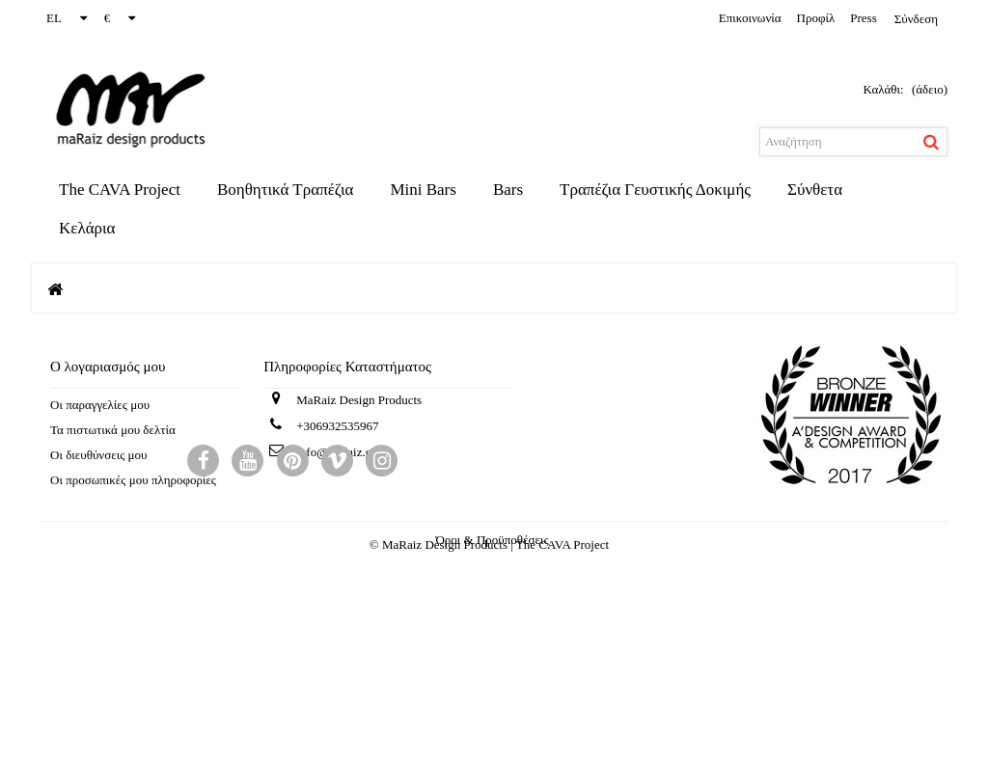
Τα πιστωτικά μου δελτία (113, 429)
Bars (508, 189)
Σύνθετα (814, 189)
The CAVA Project (119, 189)
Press (863, 18)
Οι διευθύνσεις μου (98, 455)
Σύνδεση (916, 19)
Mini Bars (422, 189)
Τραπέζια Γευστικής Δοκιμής (655, 189)
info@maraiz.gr (335, 459)
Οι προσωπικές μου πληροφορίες (133, 480)
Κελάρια (87, 228)
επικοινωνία (750, 18)
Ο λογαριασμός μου (108, 366)
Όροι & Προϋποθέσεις (491, 639)
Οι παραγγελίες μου (100, 404)
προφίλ (816, 18)
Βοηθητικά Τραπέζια (285, 189)
